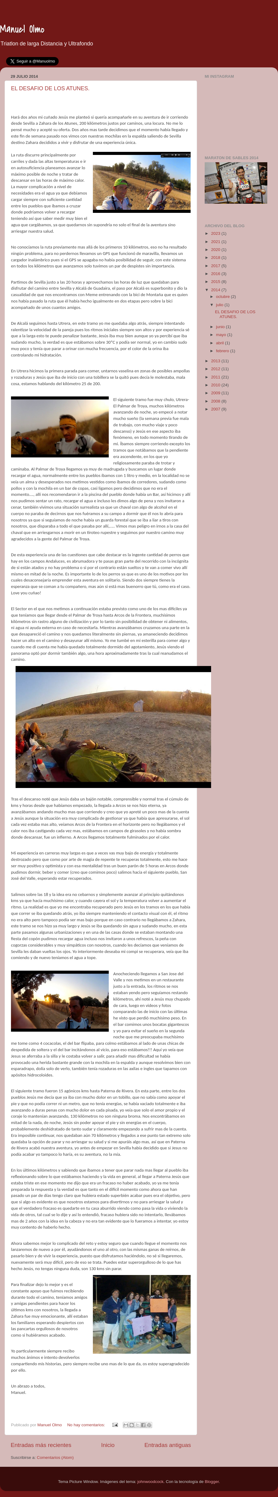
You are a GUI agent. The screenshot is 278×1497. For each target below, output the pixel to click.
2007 (216, 409)
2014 (216, 290)
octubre (223, 296)
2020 (216, 249)
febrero (223, 351)
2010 (216, 385)
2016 (216, 273)
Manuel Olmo (22, 29)
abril (220, 343)
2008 (216, 401)
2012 (216, 369)
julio (220, 305)
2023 (216, 233)
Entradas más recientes (41, 1445)
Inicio (108, 1445)
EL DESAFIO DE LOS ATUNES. (50, 88)
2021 (216, 241)
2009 (216, 393)
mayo (221, 334)
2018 (216, 257)
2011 (216, 377)
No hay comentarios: (86, 1425)
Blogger (212, 1481)
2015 (216, 281)
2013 (216, 361)
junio (221, 326)
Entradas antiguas (167, 1445)
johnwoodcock (150, 1481)
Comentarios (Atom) (55, 1457)
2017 (216, 265)
